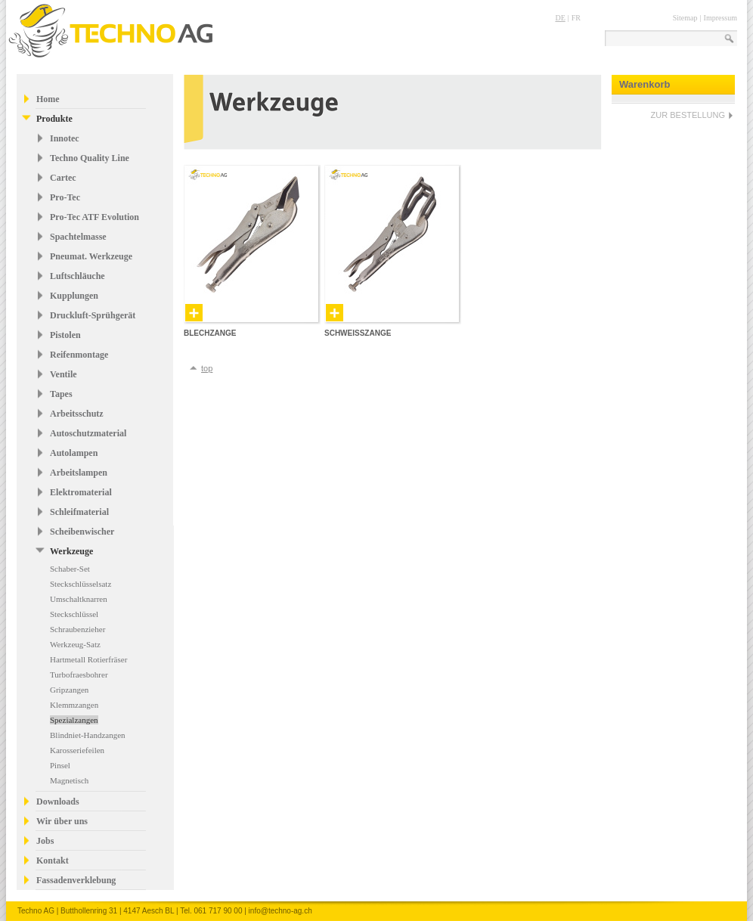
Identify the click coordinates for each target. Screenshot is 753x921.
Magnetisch (69, 780)
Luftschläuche (77, 276)
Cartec (63, 177)
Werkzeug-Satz (75, 644)
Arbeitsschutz (77, 413)
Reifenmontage (79, 354)
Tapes (61, 394)
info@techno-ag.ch (280, 911)
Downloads (57, 801)
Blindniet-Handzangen (88, 735)
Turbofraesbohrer (79, 674)
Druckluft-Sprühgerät (92, 315)
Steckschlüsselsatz (80, 583)
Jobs (45, 841)
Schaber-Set (70, 568)
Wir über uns (62, 821)
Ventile (63, 374)
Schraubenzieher (77, 629)
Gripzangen (69, 689)
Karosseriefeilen (77, 750)
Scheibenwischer (82, 531)
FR (576, 18)
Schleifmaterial (79, 512)
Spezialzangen (74, 719)
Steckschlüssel (74, 614)
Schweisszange (357, 333)
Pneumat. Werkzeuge (91, 256)
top (206, 368)
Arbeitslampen (78, 472)
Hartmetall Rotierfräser (88, 659)
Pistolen (65, 335)
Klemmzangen (74, 704)
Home (48, 99)
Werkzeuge (71, 551)
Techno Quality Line (89, 158)
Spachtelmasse (78, 236)
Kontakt (52, 860)
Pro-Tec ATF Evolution (94, 217)
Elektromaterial (81, 492)
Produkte (54, 118)
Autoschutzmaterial (88, 433)
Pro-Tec (65, 197)
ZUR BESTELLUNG (688, 114)
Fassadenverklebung (76, 880)
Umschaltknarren (78, 598)
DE (560, 18)
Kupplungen (74, 295)
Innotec (64, 138)
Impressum (720, 18)
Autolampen (74, 453)
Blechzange (210, 333)
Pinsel (60, 765)
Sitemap (685, 18)
